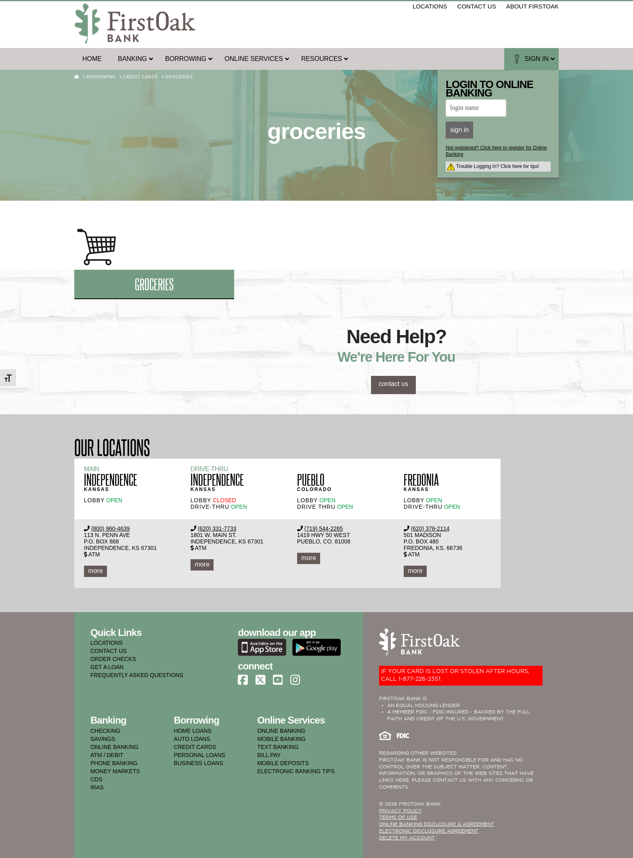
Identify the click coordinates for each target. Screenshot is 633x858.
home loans (193, 731)
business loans (198, 763)
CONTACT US (108, 651)
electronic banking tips (296, 771)
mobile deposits (283, 763)
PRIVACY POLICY (400, 811)
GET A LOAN (107, 667)
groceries (154, 283)
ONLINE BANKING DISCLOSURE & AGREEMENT (436, 824)
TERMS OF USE (398, 817)
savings (102, 739)
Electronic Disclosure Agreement (428, 831)
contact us (476, 6)
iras (97, 787)
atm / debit (106, 755)
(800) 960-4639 (110, 528)
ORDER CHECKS (113, 659)
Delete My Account (407, 838)
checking (105, 731)
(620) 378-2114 (430, 528)
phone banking (114, 763)
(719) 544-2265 (323, 528)
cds (96, 779)
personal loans (199, 755)
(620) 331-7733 (217, 528)
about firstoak (532, 6)
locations (430, 6)
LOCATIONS (106, 643)
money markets (115, 771)
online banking (114, 747)
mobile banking (281, 739)
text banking (277, 747)
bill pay (269, 755)
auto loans (192, 739)
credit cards (195, 747)
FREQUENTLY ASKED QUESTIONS (136, 675)
